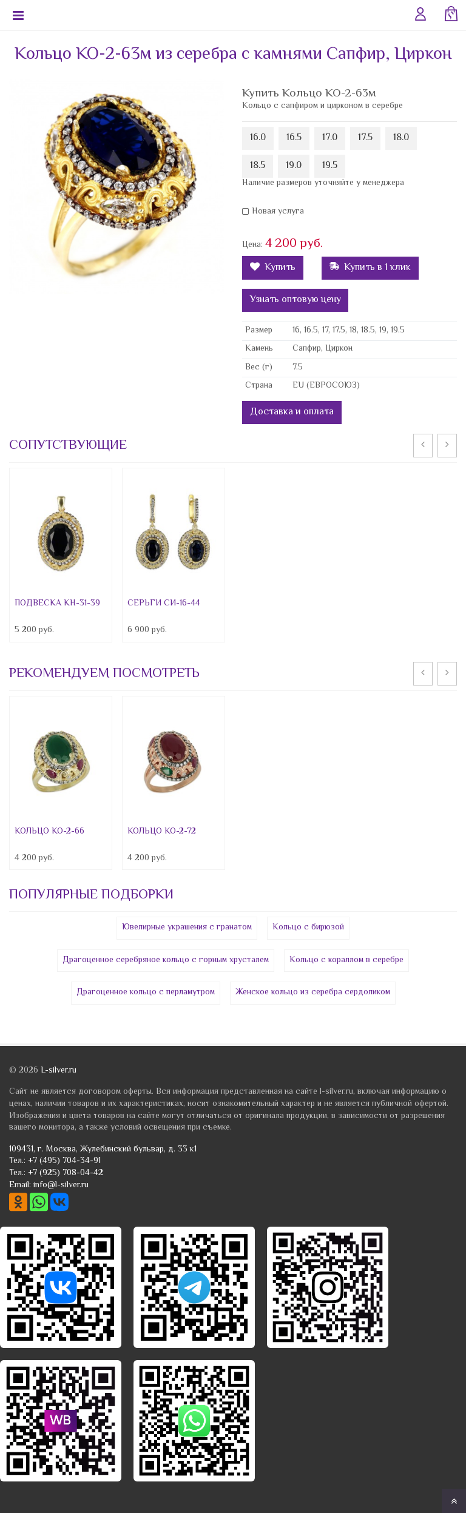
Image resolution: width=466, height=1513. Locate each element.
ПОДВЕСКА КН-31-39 (57, 603)
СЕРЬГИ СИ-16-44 (163, 603)
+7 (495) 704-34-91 (64, 1161)
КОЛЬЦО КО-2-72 (161, 831)
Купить (272, 267)
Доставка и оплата (292, 412)
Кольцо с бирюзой (308, 927)
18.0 (401, 138)
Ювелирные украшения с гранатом (187, 927)
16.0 (258, 138)
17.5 (365, 138)
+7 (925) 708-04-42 (65, 1173)
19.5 (329, 166)
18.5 (257, 166)
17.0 (329, 138)
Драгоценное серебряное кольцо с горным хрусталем (165, 960)
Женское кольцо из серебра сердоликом (312, 992)
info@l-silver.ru (61, 1185)
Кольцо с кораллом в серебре (346, 960)
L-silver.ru (58, 1070)
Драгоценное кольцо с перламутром (145, 992)
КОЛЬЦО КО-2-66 (49, 831)
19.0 (294, 166)
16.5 (294, 138)
